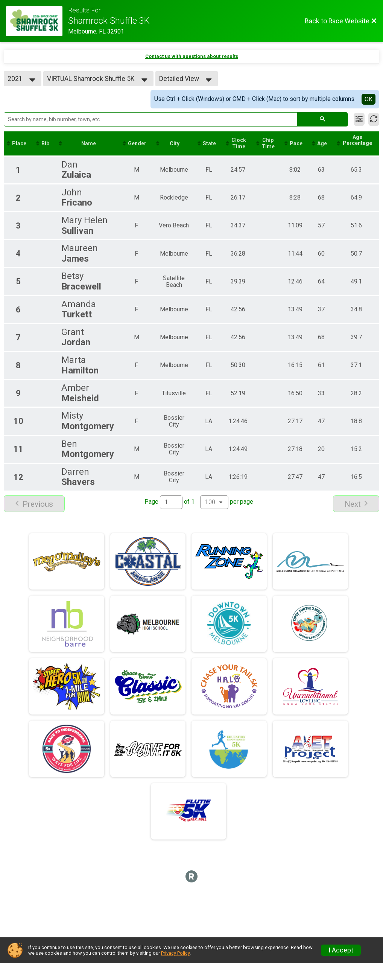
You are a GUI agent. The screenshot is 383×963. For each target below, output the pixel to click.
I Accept (340, 950)
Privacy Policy (175, 953)
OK (368, 99)
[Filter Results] (359, 119)
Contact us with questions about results (191, 56)
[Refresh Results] (373, 119)
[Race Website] (37, 21)
